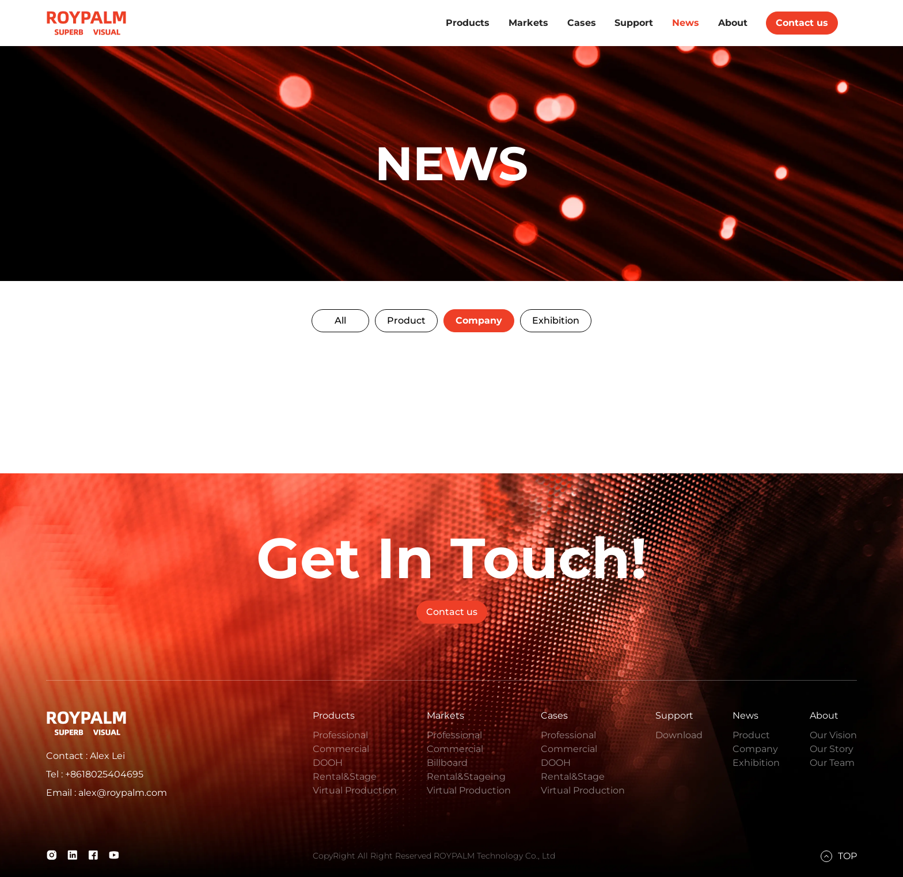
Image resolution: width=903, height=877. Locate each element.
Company (479, 320)
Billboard (447, 762)
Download (679, 735)
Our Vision (833, 735)
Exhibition (555, 320)
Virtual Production (355, 790)
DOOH (328, 762)
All (340, 320)
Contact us (802, 22)
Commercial (341, 748)
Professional (340, 735)
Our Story (831, 748)
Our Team (832, 762)
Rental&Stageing (466, 776)
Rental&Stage (345, 776)
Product (406, 320)
